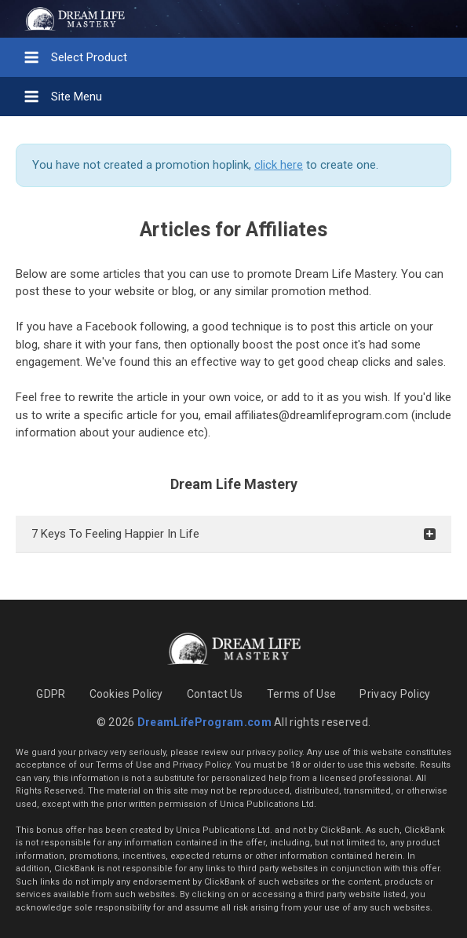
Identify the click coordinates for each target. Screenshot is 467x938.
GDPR (50, 694)
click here (278, 165)
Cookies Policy (126, 694)
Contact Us (215, 694)
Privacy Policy (394, 694)
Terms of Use (302, 694)
